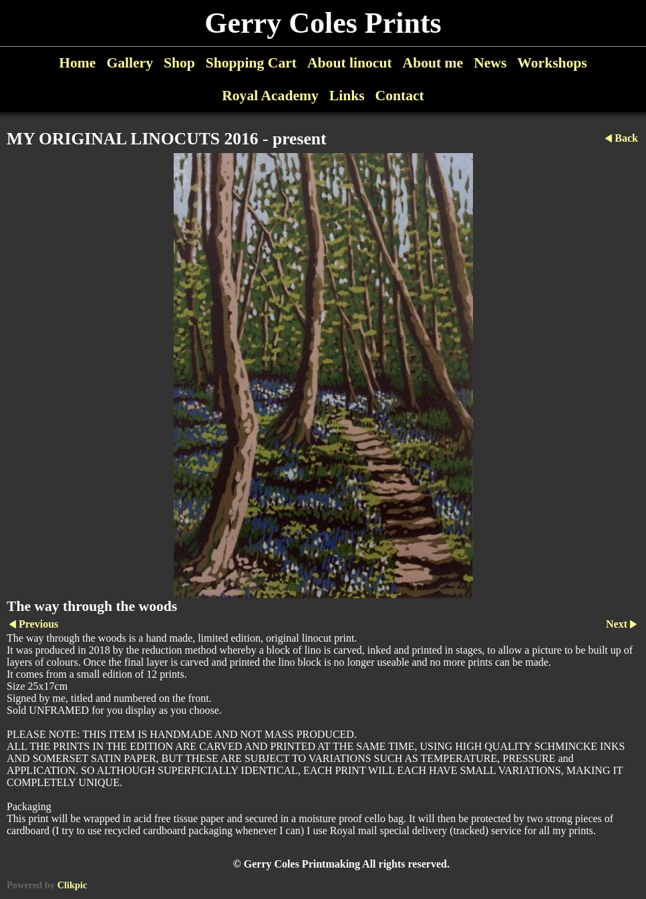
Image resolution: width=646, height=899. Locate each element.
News (490, 63)
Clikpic (72, 885)
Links (347, 96)
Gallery (129, 63)
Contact (399, 96)
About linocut (349, 63)
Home (77, 63)
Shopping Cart (251, 63)
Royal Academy (270, 96)
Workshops (552, 63)
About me (433, 63)
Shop (179, 63)
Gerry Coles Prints (322, 23)
